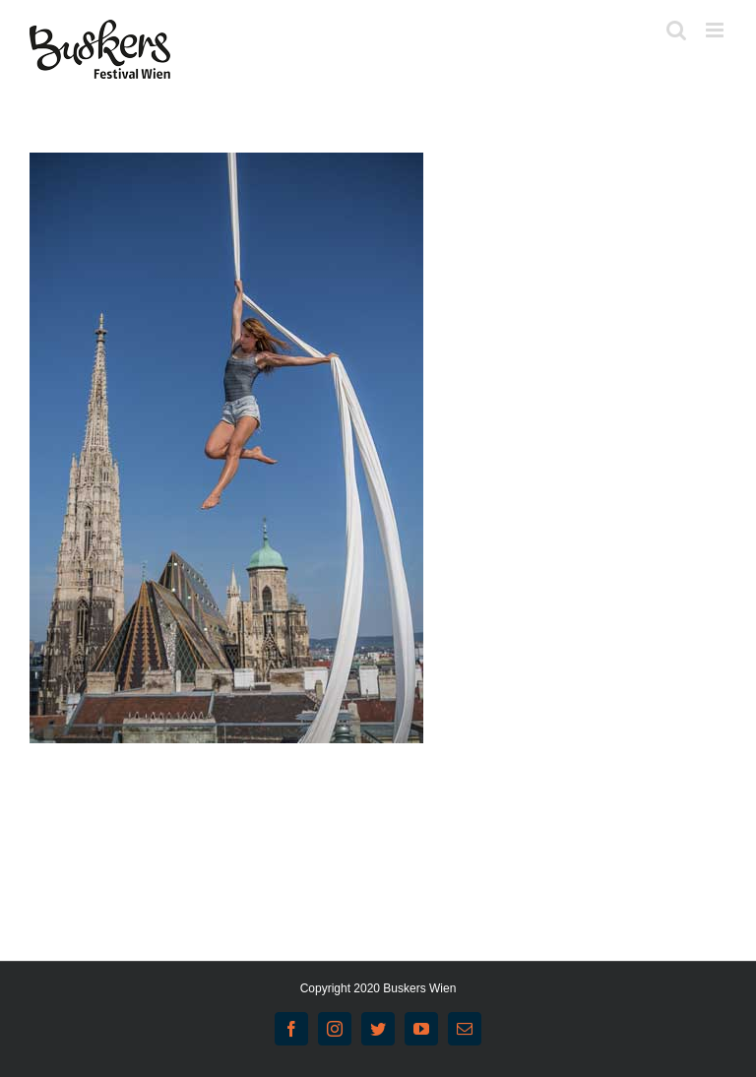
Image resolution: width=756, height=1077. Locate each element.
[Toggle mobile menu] (716, 30)
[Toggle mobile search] (676, 30)
